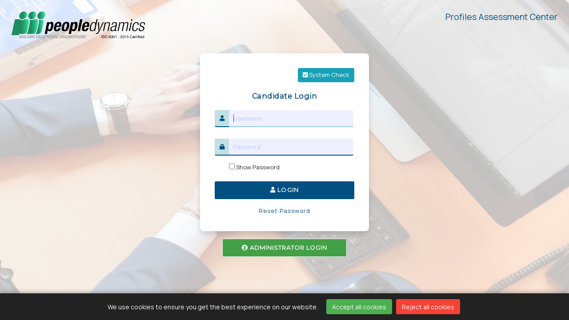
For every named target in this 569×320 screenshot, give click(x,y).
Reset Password (285, 211)
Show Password (254, 167)
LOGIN (284, 189)
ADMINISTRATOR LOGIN (285, 247)
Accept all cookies (359, 307)
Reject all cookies (428, 307)
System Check (326, 75)
